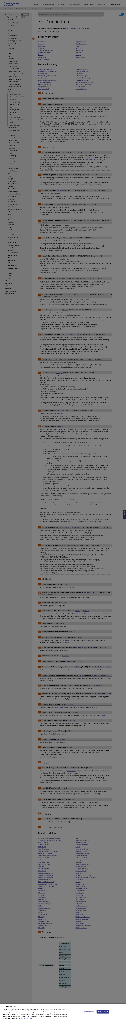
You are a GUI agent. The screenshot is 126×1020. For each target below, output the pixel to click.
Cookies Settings (89, 1013)
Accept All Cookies (103, 1013)
